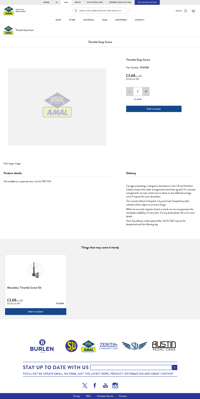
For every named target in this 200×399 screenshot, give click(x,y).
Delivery (131, 173)
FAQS (104, 19)
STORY (72, 19)
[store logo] (15, 10)
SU (57, 2)
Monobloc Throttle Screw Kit (24, 288)
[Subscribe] (174, 367)
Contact (123, 396)
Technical (88, 19)
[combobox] (100, 10)
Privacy (76, 396)
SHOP (58, 19)
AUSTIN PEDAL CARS (95, 2)
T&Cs (88, 396)
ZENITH (78, 2)
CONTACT (139, 19)
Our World (121, 19)
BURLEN (46, 2)
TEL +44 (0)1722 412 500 (147, 2)
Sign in (179, 11)
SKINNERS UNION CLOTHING (120, 2)
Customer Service (105, 396)
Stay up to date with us (56, 367)
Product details (13, 173)
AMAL (66, 2)
